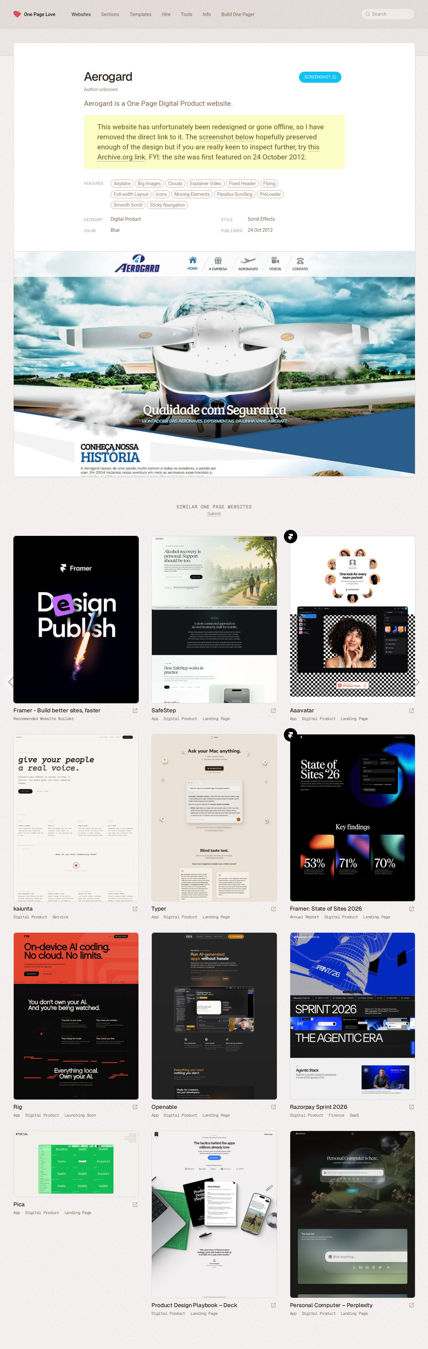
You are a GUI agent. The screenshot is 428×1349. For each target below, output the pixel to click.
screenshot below (226, 137)
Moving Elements (192, 194)
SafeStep (163, 710)
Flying (269, 183)
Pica (19, 1204)
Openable (164, 1107)
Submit (214, 513)
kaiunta (23, 908)
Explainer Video (206, 183)
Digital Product (126, 219)
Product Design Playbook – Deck (194, 1305)
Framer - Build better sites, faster (57, 710)
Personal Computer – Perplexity (331, 1305)
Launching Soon (80, 1115)
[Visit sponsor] (135, 711)
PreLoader (270, 194)
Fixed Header (242, 183)
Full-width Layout (131, 194)
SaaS (354, 1115)
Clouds (175, 183)
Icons (161, 194)
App (154, 719)
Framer (290, 536)
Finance (336, 1115)
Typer (158, 908)
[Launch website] (274, 711)
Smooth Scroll (128, 205)
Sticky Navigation (167, 205)
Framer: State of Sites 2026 (326, 908)
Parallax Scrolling (234, 194)
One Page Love (40, 14)
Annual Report (304, 917)
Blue (115, 230)
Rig (17, 1107)
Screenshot (320, 77)
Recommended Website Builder (43, 719)
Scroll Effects (261, 219)
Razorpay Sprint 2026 (318, 1107)
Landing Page (216, 719)
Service (60, 917)
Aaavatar (302, 710)
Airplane (122, 183)
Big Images (149, 183)
